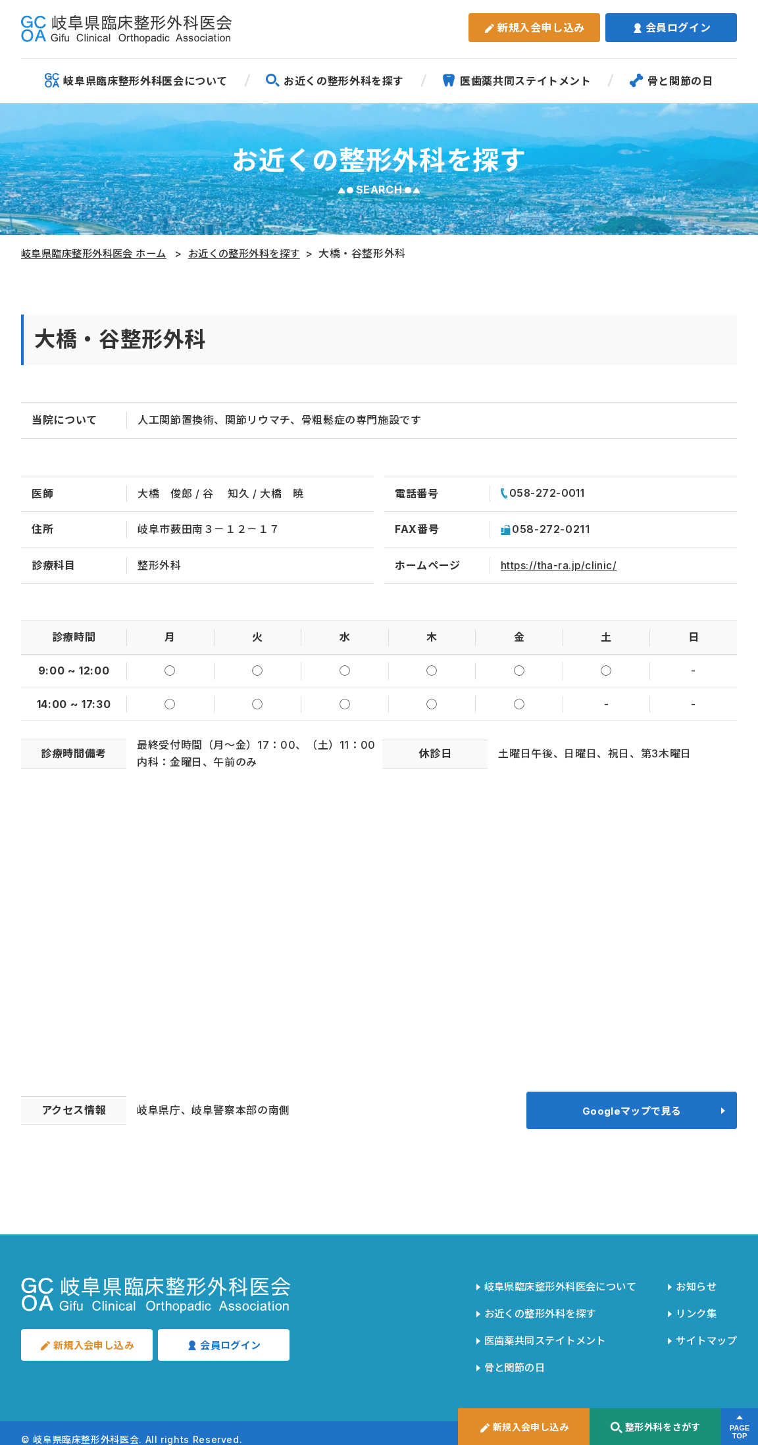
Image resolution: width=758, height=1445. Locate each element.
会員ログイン (671, 27)
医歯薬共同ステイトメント (517, 80)
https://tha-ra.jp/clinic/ (561, 565)
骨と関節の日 (671, 80)
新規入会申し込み (534, 27)
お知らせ (693, 1289)
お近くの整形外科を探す (334, 80)
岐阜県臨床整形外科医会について (136, 80)
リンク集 (693, 1311)
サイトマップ (704, 1333)
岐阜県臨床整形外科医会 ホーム (99, 253)
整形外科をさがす (655, 1427)
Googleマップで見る (631, 1113)
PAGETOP (739, 1432)
